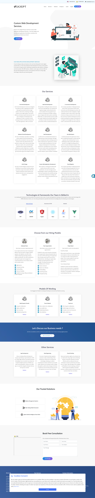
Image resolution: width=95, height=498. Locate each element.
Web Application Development (40, 472)
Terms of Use (52, 495)
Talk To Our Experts (46, 329)
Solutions (56, 5)
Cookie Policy (65, 495)
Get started (18, 37)
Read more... (16, 486)
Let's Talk (77, 5)
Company (61, 5)
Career (67, 5)
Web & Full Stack (29, 199)
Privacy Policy (58, 495)
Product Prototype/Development (53, 471)
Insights (71, 5)
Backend (65, 199)
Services (50, 5)
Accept (47, 489)
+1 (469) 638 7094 (70, 470)
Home (45, 5)
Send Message (47, 452)
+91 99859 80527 (70, 472)
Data (35, 470)
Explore (24, 308)
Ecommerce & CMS (48, 199)
